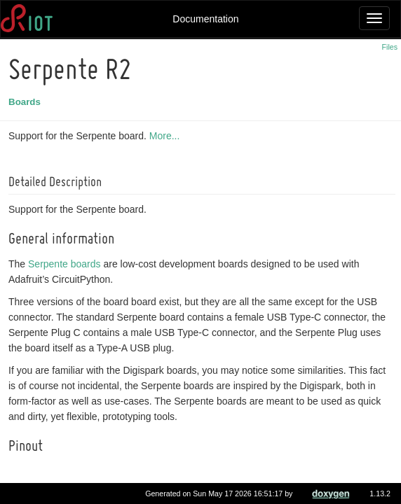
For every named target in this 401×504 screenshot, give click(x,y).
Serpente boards (66, 264)
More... (166, 135)
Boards (27, 102)
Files (390, 47)
